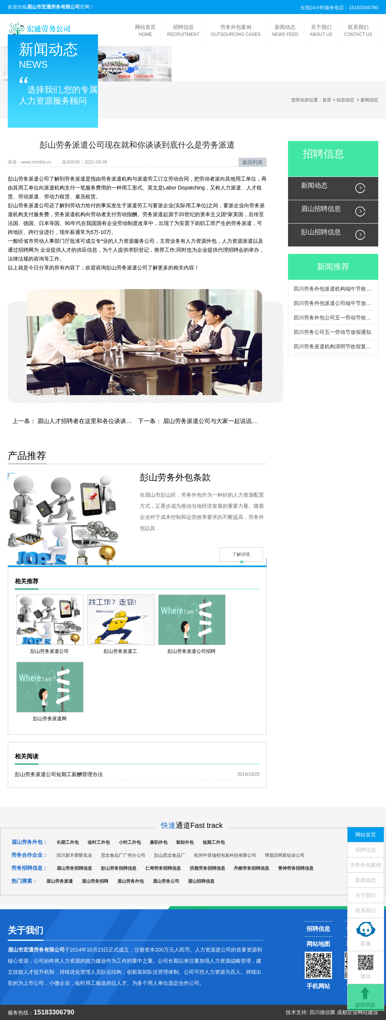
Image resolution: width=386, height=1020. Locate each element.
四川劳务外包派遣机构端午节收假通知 (333, 289)
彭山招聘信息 (321, 232)
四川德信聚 (322, 1012)
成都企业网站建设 (357, 1012)
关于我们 (321, 31)
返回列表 (252, 162)
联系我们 (358, 31)
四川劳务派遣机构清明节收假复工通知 (333, 346)
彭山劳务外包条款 (175, 477)
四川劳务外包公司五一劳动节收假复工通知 (333, 318)
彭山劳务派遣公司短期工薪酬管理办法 (59, 774)
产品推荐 (27, 455)
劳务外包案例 (236, 31)
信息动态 (345, 100)
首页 (326, 100)
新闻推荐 (333, 266)
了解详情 (241, 554)
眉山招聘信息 (321, 208)
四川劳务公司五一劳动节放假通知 (332, 332)
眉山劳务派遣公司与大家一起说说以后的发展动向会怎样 (236, 421)
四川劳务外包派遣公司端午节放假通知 (333, 303)
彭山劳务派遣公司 (28, 179)
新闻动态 (285, 31)
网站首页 (145, 31)
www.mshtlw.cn (36, 162)
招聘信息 (183, 31)
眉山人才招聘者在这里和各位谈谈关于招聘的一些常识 (107, 421)
